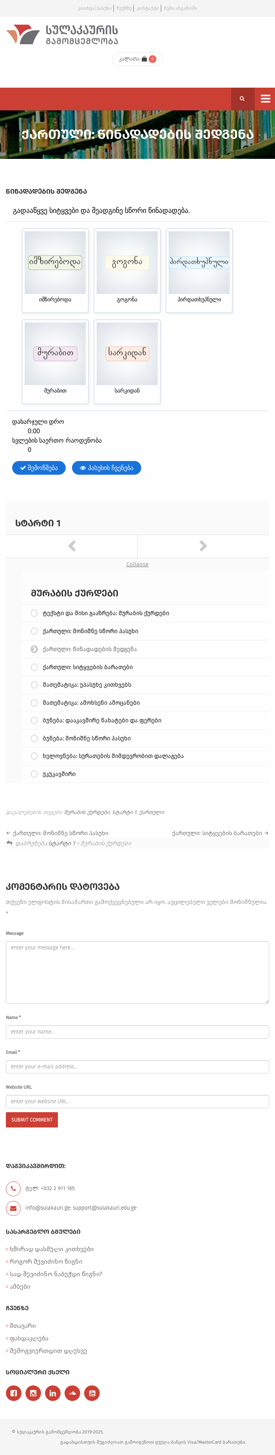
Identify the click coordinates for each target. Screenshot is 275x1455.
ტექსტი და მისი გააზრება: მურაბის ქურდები (106, 613)
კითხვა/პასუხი (95, 8)
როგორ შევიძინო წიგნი (46, 1261)
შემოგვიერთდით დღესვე (48, 1350)
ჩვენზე (124, 8)
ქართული (151, 812)
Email (13, 1052)
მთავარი (23, 1325)
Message (14, 933)
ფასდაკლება (29, 1338)
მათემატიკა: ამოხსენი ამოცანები (91, 702)
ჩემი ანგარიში (181, 8)
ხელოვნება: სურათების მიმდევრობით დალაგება (113, 756)
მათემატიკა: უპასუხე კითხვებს (87, 684)
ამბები (20, 1286)
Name (13, 1017)
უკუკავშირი (59, 774)
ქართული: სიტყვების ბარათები (88, 667)
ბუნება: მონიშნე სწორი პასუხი (87, 738)
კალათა (133, 59)
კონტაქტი (148, 8)
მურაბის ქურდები (87, 812)
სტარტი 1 (38, 523)
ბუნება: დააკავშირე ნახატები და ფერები (102, 720)
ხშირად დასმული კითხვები (52, 1249)
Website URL (19, 1087)
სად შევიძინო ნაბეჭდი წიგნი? (56, 1274)
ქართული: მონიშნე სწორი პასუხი (90, 631)
